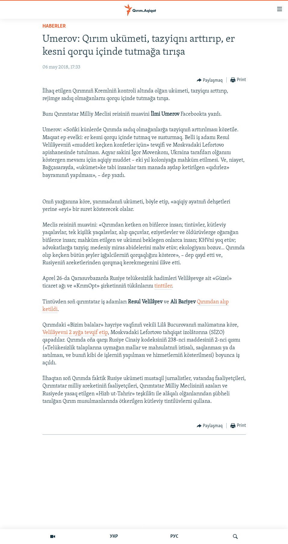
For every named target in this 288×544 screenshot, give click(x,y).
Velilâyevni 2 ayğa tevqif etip (75, 333)
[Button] (210, 80)
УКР (114, 536)
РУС (174, 536)
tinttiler (163, 286)
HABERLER (54, 26)
